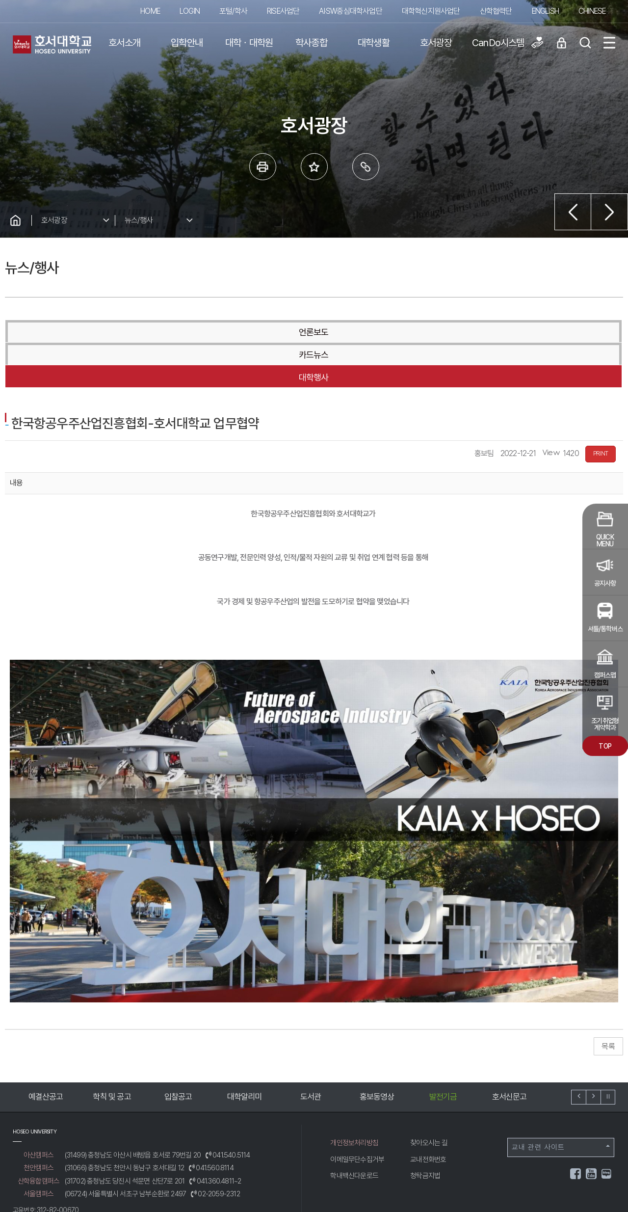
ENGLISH (545, 11)
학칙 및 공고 (112, 1051)
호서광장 (54, 220)
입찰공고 (178, 1051)
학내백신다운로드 (354, 1130)
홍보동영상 (377, 1051)
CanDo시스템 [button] (498, 43)
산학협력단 (496, 11)
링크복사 (366, 167)
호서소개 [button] (124, 43)
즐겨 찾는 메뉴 (314, 167)
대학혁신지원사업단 (431, 11)
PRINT (600, 408)
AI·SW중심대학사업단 (350, 11)
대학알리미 (244, 1051)
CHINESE (591, 11)
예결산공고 (45, 1051)
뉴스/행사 (139, 220)
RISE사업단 (283, 11)
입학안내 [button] (187, 43)
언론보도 (107, 332)
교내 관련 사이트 (561, 1102)
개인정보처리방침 (354, 1097)
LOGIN (190, 11)
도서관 (310, 1051)
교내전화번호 (428, 1114)
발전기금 (443, 1051)
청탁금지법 (425, 1130)
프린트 (263, 167)
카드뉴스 (313, 332)
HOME (150, 11)
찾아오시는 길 (428, 1097)
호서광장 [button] (436, 43)
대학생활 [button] (374, 43)
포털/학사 (233, 11)
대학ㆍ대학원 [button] (249, 43)
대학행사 (519, 332)
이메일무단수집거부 (357, 1114)
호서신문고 (509, 1051)
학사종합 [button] (311, 43)
